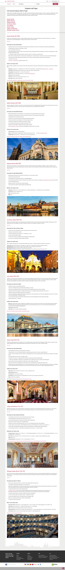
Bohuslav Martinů (11, 22)
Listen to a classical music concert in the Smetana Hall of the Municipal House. (19, 136)
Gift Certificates (29, 559)
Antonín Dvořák (10, 19)
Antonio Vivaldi (10, 27)
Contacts (28, 555)
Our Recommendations (53, 555)
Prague (42, 13)
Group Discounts (29, 558)
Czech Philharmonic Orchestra (47, 180)
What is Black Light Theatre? (53, 556)
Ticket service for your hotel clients (43, 556)
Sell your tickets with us (41, 555)
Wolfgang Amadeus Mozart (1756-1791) (16, 471)
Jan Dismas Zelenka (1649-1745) (14, 220)
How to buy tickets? (30, 557)
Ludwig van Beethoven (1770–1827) (15, 406)
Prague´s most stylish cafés (53, 558)
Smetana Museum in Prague (14, 126)
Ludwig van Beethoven (12, 28)
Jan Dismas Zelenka (11, 24)
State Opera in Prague (29, 80)
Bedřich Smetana (11, 21)
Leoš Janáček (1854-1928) (13, 276)
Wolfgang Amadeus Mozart (13, 30)
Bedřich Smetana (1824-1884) (14, 103)
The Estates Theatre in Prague (13, 490)
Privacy (17, 556)
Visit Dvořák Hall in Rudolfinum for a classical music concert (16, 80)
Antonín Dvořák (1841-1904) (13, 36)
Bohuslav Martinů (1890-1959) (14, 163)
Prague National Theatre (31, 73)
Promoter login (18, 559)
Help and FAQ (29, 556)
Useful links (51, 559)
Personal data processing (19, 558)
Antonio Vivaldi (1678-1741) (13, 340)
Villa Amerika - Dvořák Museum (13, 60)
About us (17, 555)
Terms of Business (18, 557)
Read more (8, 41)
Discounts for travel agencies (42, 557)
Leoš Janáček (10, 25)
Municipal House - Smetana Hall (48, 68)
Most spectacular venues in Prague (54, 557)
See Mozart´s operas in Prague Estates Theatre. (14, 512)
